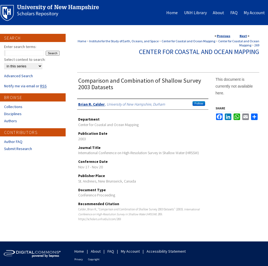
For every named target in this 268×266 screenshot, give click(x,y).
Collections (13, 106)
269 (256, 45)
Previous (223, 36)
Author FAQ (13, 141)
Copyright (94, 259)
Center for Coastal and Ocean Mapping (188, 41)
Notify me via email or (25, 85)
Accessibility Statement (166, 251)
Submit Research (18, 148)
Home (82, 41)
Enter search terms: (20, 46)
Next (243, 36)
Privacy (78, 259)
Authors (10, 120)
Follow (198, 103)
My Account (130, 251)
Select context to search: (24, 59)
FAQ (110, 251)
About (96, 251)
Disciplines (13, 113)
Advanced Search (18, 75)
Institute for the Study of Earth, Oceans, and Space (124, 41)
